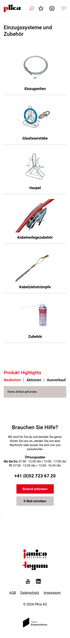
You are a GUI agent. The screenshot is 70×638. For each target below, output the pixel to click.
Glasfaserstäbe (35, 138)
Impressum (52, 593)
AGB (12, 593)
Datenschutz (29, 593)
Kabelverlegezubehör (35, 237)
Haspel (35, 188)
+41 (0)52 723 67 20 (35, 476)
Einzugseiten (35, 88)
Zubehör (35, 336)
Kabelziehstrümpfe (35, 287)
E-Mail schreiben (35, 501)
